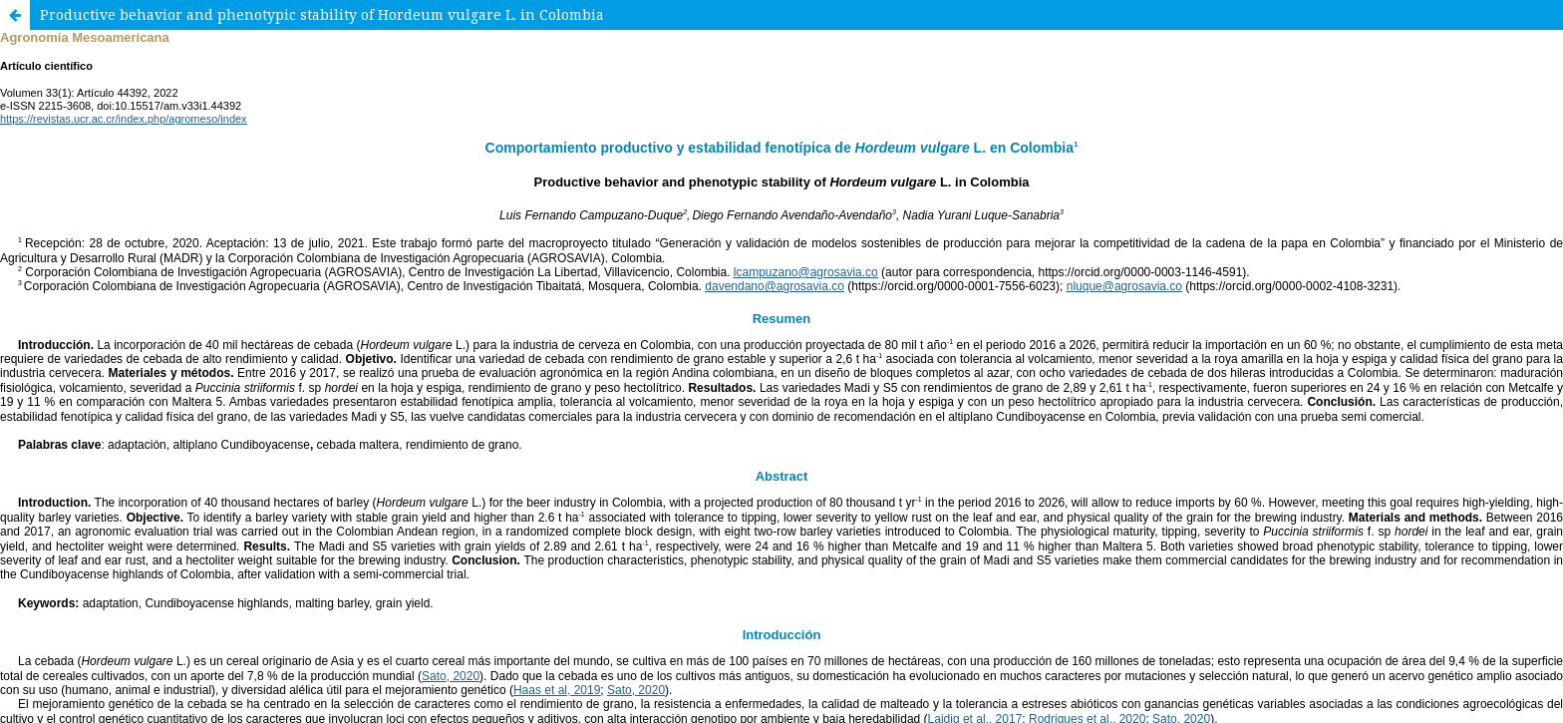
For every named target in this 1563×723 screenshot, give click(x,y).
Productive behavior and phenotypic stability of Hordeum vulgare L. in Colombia (322, 14)
